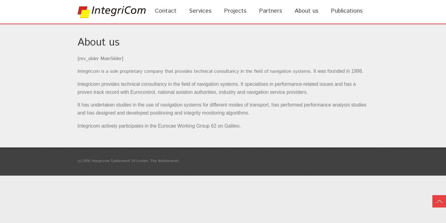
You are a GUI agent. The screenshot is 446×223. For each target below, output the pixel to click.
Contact (166, 11)
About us (306, 11)
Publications (347, 11)
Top (439, 201)
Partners (270, 11)
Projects (235, 11)
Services (200, 11)
